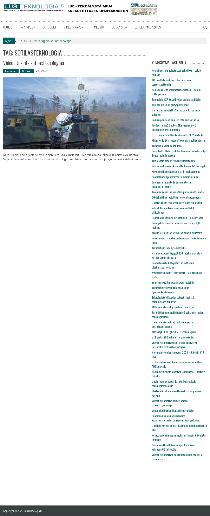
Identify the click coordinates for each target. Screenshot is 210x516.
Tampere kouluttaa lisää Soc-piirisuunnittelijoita (178, 192)
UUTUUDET (49, 27)
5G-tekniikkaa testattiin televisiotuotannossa (176, 197)
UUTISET (8, 27)
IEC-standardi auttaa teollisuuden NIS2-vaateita (177, 135)
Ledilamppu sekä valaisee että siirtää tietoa (175, 120)
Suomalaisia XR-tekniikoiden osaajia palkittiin (176, 99)
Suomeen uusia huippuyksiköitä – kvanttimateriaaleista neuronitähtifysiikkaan (175, 418)
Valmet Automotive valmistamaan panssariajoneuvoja (170, 403)
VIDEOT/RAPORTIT (75, 27)
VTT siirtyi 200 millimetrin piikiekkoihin (173, 337)
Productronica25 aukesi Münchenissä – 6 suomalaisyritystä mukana (174, 127)
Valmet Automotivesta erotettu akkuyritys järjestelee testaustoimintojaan (174, 344)
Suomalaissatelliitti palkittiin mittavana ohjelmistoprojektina (173, 265)
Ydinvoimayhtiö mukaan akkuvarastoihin (173, 282)
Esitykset (11, 71)
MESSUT (99, 27)
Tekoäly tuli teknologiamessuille (169, 248)
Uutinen (27, 71)
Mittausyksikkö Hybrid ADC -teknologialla (174, 332)
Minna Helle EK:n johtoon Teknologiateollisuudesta (178, 140)
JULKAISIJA (119, 27)
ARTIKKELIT (28, 27)
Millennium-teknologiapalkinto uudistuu (173, 307)
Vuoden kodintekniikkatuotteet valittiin (172, 410)
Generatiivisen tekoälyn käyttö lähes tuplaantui (177, 202)
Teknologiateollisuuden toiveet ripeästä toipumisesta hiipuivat (173, 299)
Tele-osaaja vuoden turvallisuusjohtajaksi (173, 161)
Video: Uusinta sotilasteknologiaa (33, 63)
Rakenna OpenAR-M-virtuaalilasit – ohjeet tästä (177, 217)
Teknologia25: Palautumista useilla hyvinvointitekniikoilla (170, 289)
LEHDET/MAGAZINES (147, 27)
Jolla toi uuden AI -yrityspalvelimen (170, 105)
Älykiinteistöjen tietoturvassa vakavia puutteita (177, 233)
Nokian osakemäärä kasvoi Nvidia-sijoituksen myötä (179, 166)
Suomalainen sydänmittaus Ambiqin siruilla (175, 177)
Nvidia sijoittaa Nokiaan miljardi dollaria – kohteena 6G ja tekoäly (174, 447)
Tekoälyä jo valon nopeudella (167, 145)
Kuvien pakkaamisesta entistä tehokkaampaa (176, 171)
